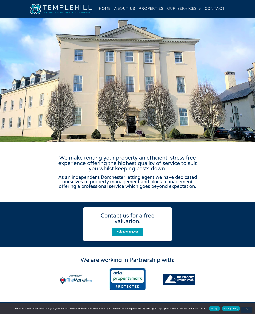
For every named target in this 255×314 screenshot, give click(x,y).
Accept (214, 308)
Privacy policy (230, 308)
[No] (246, 310)
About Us (124, 9)
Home (104, 9)
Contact (215, 9)
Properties (151, 9)
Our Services (184, 8)
